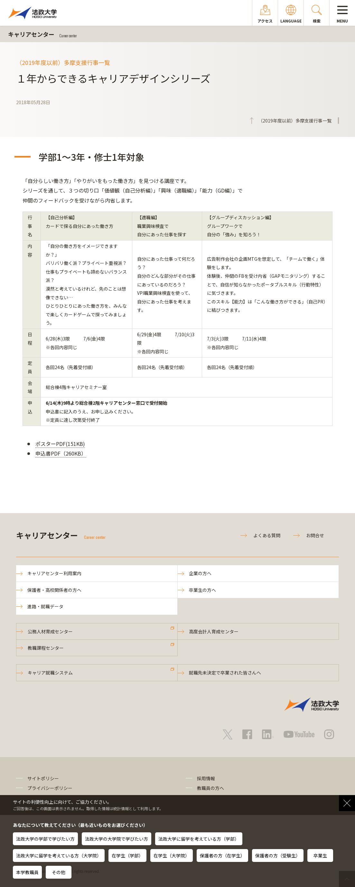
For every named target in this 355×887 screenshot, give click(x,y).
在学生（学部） (127, 855)
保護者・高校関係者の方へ (54, 590)
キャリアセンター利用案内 (54, 573)
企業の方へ (200, 573)
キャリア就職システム (50, 672)
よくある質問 (266, 535)
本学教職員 (27, 872)
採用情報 (206, 778)
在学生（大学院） (172, 855)
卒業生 (320, 855)
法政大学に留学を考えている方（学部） (198, 839)
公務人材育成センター (50, 631)
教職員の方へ (210, 788)
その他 (58, 872)
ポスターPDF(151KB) (60, 444)
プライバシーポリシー (49, 788)
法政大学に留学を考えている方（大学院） (58, 855)
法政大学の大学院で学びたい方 (116, 839)
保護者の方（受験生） (277, 855)
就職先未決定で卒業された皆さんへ (225, 672)
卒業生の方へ (202, 590)
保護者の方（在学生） (222, 855)
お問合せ (315, 535)
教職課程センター (46, 648)
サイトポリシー (43, 778)
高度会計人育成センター (213, 631)
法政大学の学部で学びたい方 (45, 839)
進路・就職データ (45, 606)
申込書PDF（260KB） (60, 453)
